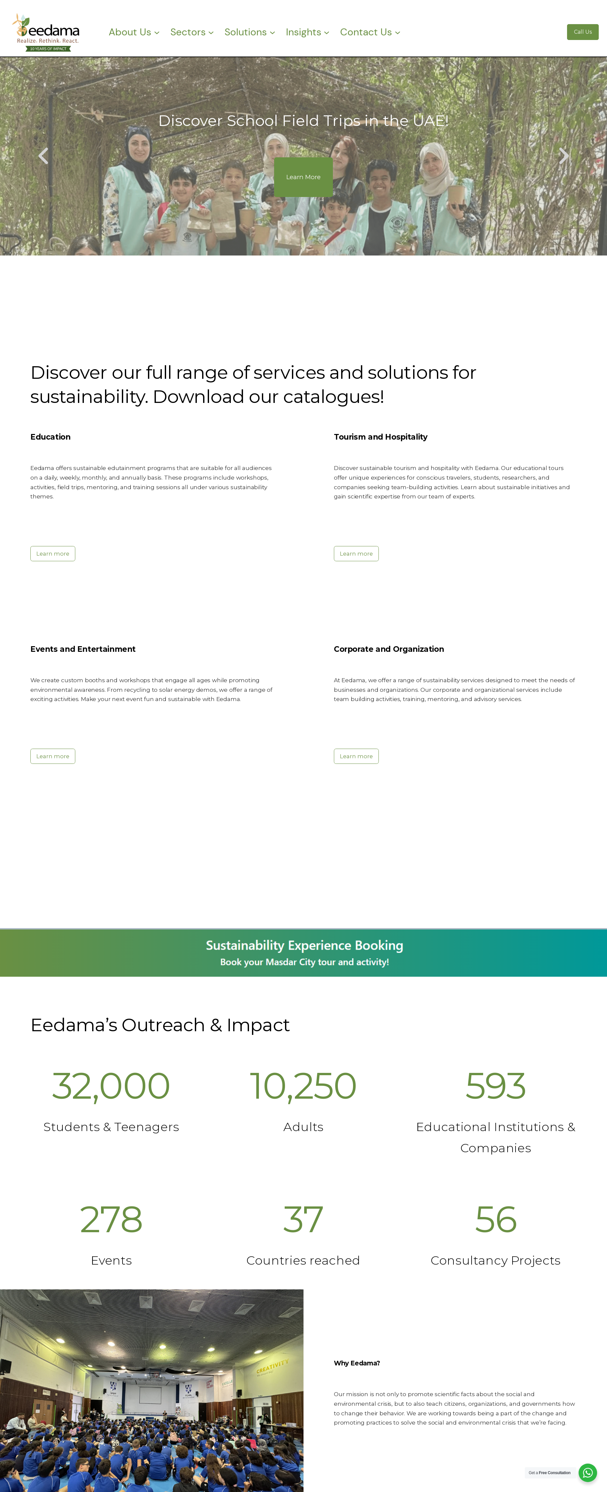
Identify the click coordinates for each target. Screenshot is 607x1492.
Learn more (52, 553)
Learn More (303, 177)
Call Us (583, 32)
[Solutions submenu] (272, 32)
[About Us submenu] (157, 32)
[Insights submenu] (327, 32)
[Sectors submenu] (211, 32)
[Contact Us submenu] (398, 32)
